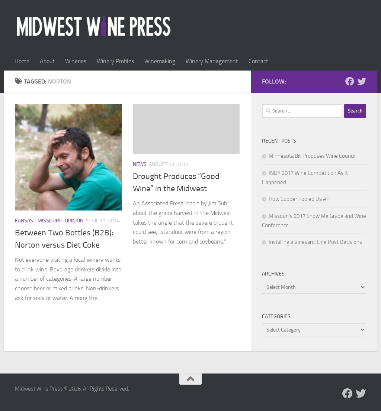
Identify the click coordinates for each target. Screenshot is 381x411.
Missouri (49, 221)
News (140, 164)
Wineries (75, 61)
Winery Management (212, 61)
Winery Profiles (115, 61)
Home (22, 61)
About (47, 61)
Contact (258, 61)
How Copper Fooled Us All (299, 199)
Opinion (74, 221)
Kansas (24, 221)
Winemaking (159, 61)
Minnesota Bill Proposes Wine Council (312, 156)
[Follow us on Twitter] (361, 81)
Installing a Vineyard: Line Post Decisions (315, 242)
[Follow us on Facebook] (349, 81)
